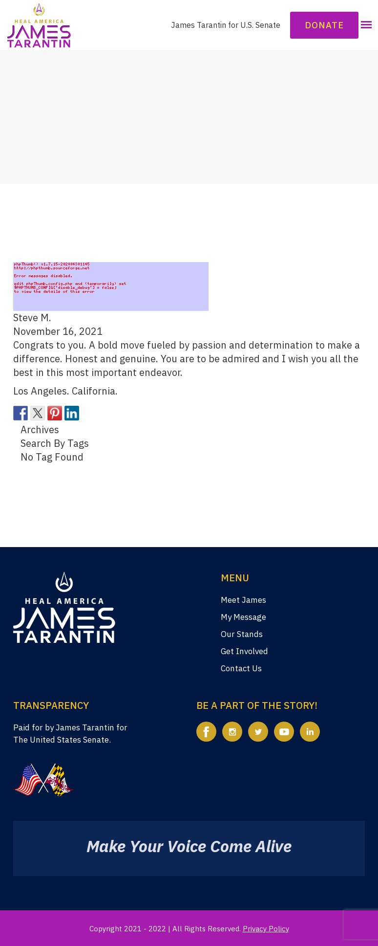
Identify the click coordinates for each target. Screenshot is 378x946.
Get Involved (244, 651)
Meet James (243, 599)
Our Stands (242, 634)
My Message (243, 617)
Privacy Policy (266, 928)
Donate (324, 25)
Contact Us (241, 668)
